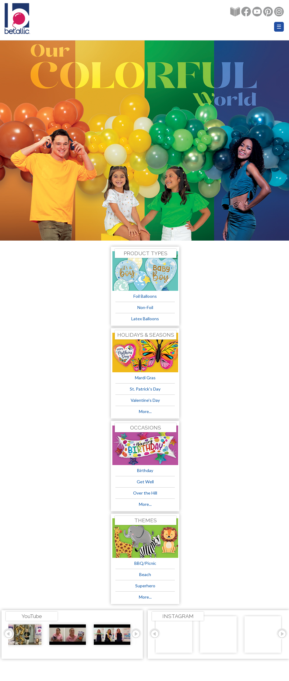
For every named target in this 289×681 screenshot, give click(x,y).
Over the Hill (145, 492)
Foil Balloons (145, 296)
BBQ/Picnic (145, 563)
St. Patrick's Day (145, 388)
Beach (145, 574)
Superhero (145, 585)
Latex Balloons (145, 318)
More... (145, 411)
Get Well (145, 481)
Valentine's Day (145, 400)
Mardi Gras (145, 377)
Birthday (145, 470)
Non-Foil (145, 307)
